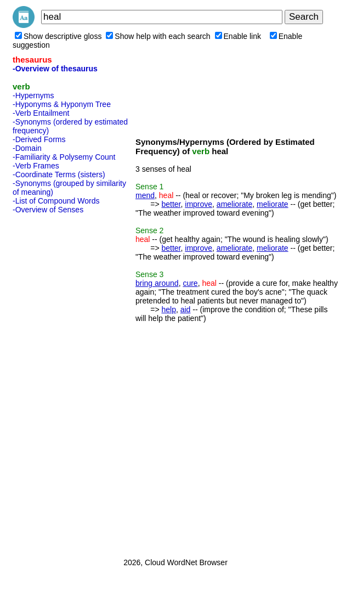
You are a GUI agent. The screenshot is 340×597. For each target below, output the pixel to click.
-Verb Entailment (41, 113)
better (170, 204)
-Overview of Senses (48, 209)
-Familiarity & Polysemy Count (64, 157)
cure (190, 283)
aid (185, 309)
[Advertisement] (56, 382)
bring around (157, 283)
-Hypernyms (33, 95)
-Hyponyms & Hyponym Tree (62, 104)
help (168, 309)
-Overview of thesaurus (55, 68)
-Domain (27, 148)
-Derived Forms (39, 139)
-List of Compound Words (56, 200)
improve (198, 204)
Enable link (238, 36)
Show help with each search (158, 36)
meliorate (272, 204)
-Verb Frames (36, 165)
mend (145, 195)
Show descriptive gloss (58, 36)
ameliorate (234, 204)
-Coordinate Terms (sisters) (59, 174)
